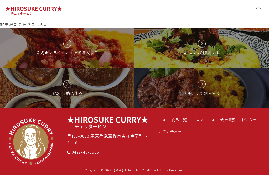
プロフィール (203, 119)
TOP (163, 119)
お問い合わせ (170, 131)
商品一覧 (179, 119)
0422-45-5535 (83, 152)
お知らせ (248, 119)
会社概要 (228, 119)
